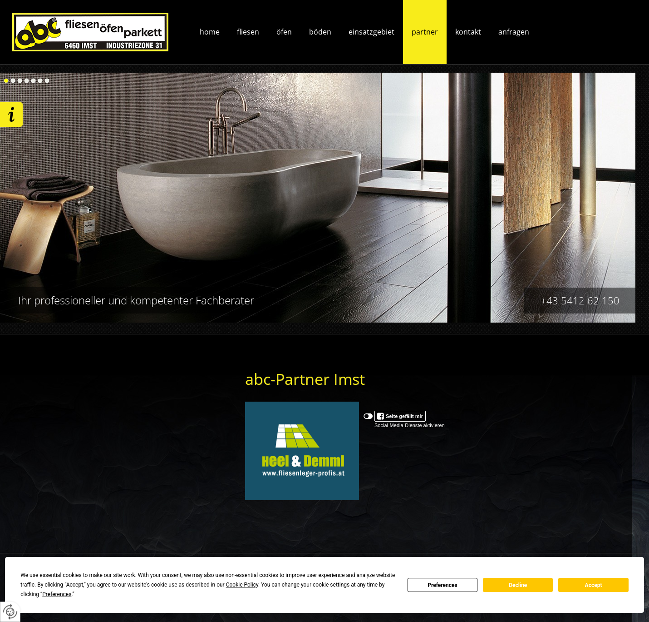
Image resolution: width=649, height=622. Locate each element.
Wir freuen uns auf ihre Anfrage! (11, 114)
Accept (593, 585)
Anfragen (513, 32)
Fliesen (248, 32)
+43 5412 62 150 (580, 300)
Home (210, 32)
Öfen (284, 32)
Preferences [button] (56, 594)
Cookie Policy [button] (242, 585)
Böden (320, 32)
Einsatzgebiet (371, 32)
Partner (425, 32)
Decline (518, 585)
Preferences (442, 585)
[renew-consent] (10, 612)
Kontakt (468, 32)
